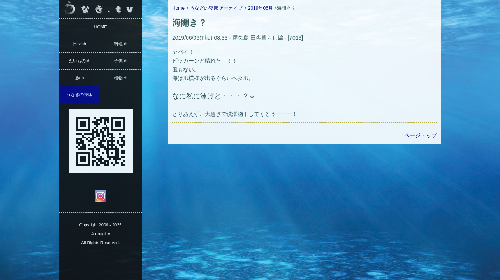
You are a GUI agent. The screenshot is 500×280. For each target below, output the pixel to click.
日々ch (79, 43)
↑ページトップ (419, 135)
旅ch (79, 77)
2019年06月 (260, 8)
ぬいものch (79, 60)
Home (178, 8)
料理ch (120, 43)
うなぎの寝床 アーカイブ (216, 8)
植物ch (120, 77)
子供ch (120, 60)
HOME (100, 26)
